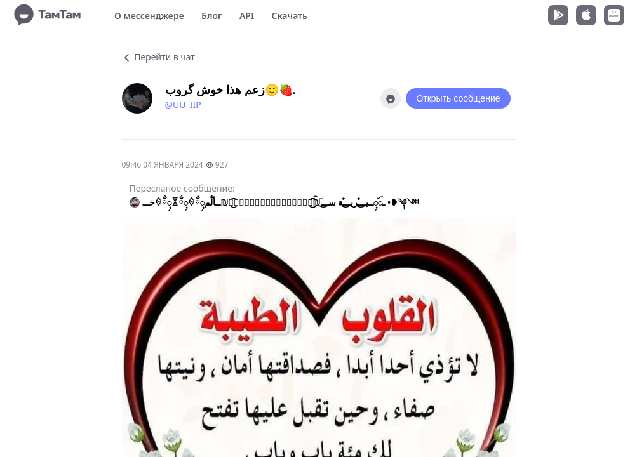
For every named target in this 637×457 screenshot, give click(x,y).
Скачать (289, 16)
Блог (211, 16)
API (246, 16)
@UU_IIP (183, 104)
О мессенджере (149, 16)
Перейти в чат (158, 57)
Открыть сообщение (458, 98)
